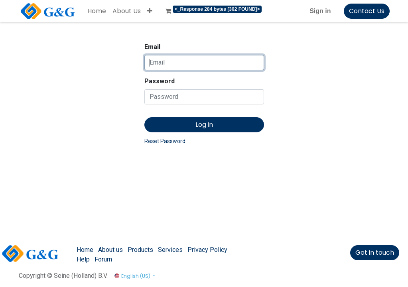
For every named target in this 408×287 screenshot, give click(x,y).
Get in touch (374, 252)
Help (83, 259)
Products (140, 250)
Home (85, 250)
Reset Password (164, 141)
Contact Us (366, 11)
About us (110, 250)
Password (159, 81)
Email (152, 47)
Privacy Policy (207, 250)
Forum (103, 259)
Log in (204, 124)
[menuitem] (96, 11)
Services (170, 250)
